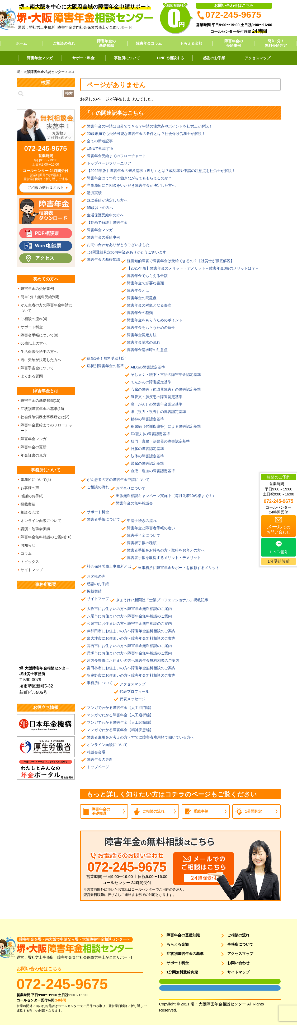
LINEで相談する (170, 58)
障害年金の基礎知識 (106, 43)
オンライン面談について (107, 744)
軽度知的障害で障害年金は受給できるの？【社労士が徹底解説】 (180, 261)
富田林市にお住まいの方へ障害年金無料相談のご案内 (131, 668)
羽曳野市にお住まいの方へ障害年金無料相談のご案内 (131, 675)
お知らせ (28, 545)
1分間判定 (253, 811)
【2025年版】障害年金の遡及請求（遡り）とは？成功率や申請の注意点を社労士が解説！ (161, 170)
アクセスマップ (257, 58)
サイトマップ (98, 598)
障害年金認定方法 (142, 335)
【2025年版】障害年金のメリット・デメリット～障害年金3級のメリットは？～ (193, 268)
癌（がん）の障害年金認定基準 (156, 404)
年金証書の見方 (33, 455)
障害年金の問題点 (142, 298)
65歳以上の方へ (100, 208)
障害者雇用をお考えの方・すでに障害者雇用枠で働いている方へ (140, 737)
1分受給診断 (278, 561)
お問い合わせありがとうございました (118, 245)
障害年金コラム (149, 43)
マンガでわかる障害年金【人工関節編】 (120, 722)
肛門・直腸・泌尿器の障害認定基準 (160, 441)
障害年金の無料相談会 (134, 503)
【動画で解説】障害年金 (107, 222)
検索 (69, 93)
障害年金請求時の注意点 (147, 350)
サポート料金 (83, 58)
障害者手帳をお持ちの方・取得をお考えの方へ (166, 550)
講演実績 (94, 193)
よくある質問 (32, 376)
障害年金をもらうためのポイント (154, 320)
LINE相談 (278, 552)
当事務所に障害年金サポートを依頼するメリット (178, 568)
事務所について (127, 58)
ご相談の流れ (64, 43)
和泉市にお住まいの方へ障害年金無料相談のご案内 (129, 623)
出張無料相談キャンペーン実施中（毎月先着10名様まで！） (166, 496)
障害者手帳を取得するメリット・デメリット (164, 557)
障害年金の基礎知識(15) (40, 400)
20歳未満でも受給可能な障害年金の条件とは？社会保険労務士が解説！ (146, 133)
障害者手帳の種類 (142, 543)
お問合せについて (130, 488)
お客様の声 (96, 576)
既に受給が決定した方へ (107, 200)
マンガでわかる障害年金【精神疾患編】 (120, 730)
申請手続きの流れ (142, 520)
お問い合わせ (238, 963)
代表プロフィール (134, 691)
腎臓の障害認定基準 (147, 463)
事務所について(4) (36, 479)
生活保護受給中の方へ (105, 215)
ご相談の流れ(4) (34, 319)
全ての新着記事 (100, 141)
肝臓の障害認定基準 (147, 449)
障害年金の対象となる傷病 (149, 305)
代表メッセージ (132, 699)
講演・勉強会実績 (35, 529)
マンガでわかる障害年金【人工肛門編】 (120, 707)
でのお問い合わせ (278, 529)
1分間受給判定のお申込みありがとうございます (127, 252)
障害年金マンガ (40, 58)
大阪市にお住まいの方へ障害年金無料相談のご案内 (129, 609)
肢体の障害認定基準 (147, 456)
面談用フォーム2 (170, 988)
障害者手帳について (103, 519)
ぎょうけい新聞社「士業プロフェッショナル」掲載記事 (164, 600)
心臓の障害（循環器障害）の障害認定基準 (166, 389)
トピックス (30, 561)
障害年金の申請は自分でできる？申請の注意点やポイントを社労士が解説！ (150, 126)
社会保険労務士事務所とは (109, 566)
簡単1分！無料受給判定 (276, 43)
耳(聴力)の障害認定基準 (150, 434)
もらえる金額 (191, 43)
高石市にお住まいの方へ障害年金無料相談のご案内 (129, 646)
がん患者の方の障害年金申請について (118, 479)
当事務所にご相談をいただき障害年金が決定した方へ (131, 185)
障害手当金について (143, 535)
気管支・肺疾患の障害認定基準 (156, 397)
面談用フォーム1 (170, 981)
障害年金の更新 (100, 759)
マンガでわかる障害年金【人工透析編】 (120, 715)
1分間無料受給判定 (182, 972)
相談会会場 (96, 752)
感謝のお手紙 (214, 58)
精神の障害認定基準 (147, 419)
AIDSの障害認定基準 (148, 367)
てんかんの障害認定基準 (151, 382)
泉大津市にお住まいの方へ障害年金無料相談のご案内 (131, 638)
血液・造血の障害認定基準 (153, 471)
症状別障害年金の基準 (105, 366)
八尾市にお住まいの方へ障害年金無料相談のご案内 (129, 616)
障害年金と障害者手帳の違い (151, 528)
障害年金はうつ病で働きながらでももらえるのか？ (129, 178)
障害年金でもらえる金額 (147, 276)
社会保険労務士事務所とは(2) (45, 417)
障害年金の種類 (140, 313)
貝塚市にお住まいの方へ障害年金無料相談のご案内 (129, 653)
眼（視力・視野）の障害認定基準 (158, 411)
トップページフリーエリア (109, 163)
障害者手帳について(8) (39, 335)
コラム (26, 553)
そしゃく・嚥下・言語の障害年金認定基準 (166, 374)
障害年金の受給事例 (233, 43)
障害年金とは (138, 290)
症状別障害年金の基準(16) (42, 409)
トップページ (98, 767)
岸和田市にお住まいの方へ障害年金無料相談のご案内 (131, 631)
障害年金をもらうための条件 (151, 327)
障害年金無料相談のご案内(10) (46, 537)
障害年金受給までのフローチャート (116, 156)
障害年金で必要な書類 (145, 283)
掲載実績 (94, 591)
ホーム (21, 43)
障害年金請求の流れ (143, 342)
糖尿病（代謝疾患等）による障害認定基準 (166, 426)
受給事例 (201, 811)
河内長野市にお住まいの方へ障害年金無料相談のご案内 (133, 660)
